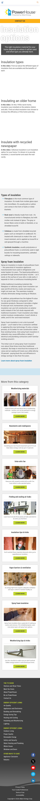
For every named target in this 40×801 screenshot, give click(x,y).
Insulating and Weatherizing (13, 721)
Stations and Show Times (12, 686)
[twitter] (33, 761)
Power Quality (8, 734)
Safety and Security (10, 740)
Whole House (8, 746)
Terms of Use (20, 792)
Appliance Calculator (11, 757)
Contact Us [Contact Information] (20, 21)
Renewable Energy (10, 737)
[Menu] (2, 2)
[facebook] (33, 755)
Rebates (6, 760)
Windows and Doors (10, 749)
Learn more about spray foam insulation (16, 361)
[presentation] (20, 85)
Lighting (6, 724)
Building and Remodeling (12, 712)
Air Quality (7, 706)
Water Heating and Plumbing (13, 743)
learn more (20, 416)
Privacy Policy (20, 787)
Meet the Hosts (9, 689)
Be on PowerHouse (10, 695)
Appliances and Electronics (13, 708)
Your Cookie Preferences (20, 790)
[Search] (37, 2)
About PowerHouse (10, 692)
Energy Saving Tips (10, 715)
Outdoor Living (9, 731)
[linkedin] (33, 780)
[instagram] (33, 774)
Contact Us (7, 698)
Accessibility (20, 795)
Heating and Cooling (11, 718)
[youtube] (33, 768)
